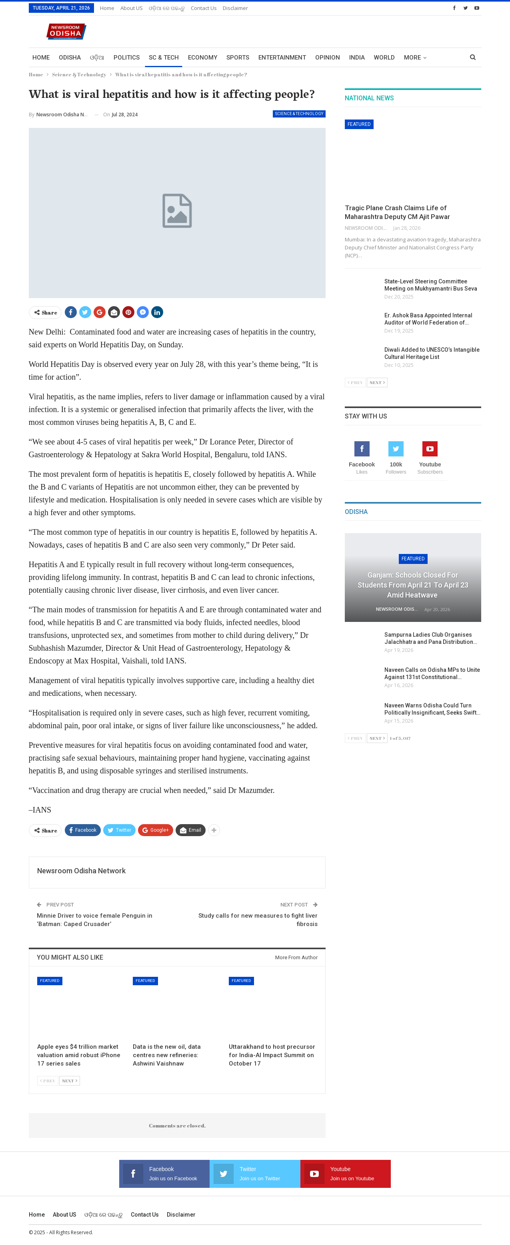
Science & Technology (299, 114)
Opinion (327, 57)
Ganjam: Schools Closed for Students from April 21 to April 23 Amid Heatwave (413, 585)
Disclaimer (235, 8)
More (412, 57)
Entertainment (282, 57)
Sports (237, 57)
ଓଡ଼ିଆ (97, 57)
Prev (48, 1081)
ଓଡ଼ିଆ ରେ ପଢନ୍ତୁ (167, 8)
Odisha (70, 57)
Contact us (204, 8)
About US (131, 8)
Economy (202, 57)
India (357, 57)
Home (107, 8)
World (384, 57)
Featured (50, 980)
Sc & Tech (164, 57)
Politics (127, 57)
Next (69, 1081)
